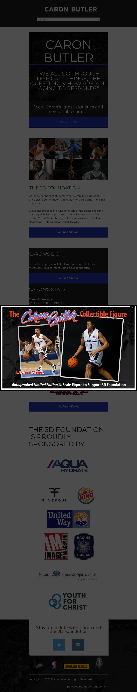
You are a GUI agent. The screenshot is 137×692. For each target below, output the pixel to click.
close (132, 291)
